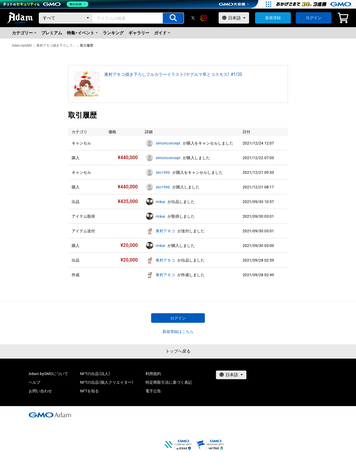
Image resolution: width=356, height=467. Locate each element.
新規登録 (273, 18)
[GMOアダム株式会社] (50, 414)
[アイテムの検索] (173, 18)
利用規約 (153, 373)
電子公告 (153, 391)
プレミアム (51, 32)
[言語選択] (234, 18)
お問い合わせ (40, 391)
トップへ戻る (178, 351)
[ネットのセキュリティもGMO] (45, 4)
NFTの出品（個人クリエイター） (107, 382)
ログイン (313, 18)
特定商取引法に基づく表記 (168, 382)
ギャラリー (138, 33)
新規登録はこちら (178, 331)
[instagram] (204, 18)
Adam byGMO (22, 45)
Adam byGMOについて (48, 373)
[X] (193, 18)
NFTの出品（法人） (95, 373)
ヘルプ (34, 382)
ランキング (113, 33)
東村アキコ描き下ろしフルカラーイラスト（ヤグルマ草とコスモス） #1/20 (56, 45)
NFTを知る (89, 391)
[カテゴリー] (66, 18)
